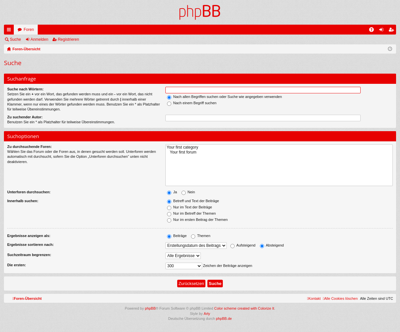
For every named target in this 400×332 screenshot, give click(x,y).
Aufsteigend (243, 245)
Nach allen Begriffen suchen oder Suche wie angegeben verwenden (224, 97)
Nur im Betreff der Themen (191, 213)
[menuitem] (340, 298)
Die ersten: (16, 265)
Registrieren (68, 39)
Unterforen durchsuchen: (29, 192)
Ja (172, 192)
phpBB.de (224, 318)
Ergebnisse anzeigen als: (28, 236)
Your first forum (279, 152)
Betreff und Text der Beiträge (193, 201)
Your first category (279, 147)
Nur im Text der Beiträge (189, 207)
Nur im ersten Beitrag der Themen (197, 220)
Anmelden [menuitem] (382, 31)
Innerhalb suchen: (22, 201)
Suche (15, 39)
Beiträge (177, 236)
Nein (188, 192)
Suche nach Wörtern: (25, 89)
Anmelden (39, 39)
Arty (207, 314)
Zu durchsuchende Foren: (29, 147)
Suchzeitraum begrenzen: (29, 255)
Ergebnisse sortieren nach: (30, 245)
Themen (200, 236)
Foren (29, 29)
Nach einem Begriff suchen (192, 103)
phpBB (150, 308)
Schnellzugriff (10, 31)
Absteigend (272, 245)
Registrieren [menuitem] (392, 31)
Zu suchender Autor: (25, 117)
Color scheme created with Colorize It (244, 308)
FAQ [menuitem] (373, 31)
